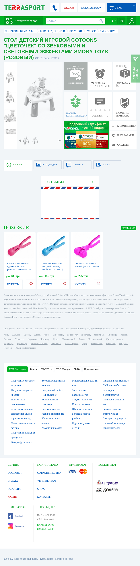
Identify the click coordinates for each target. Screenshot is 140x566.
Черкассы (32, 339)
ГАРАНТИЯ (14, 488)
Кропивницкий (95, 339)
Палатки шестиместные (116, 380)
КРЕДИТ (13, 496)
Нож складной (49, 395)
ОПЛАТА (13, 480)
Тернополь (56, 343)
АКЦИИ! (69, 7)
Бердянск (123, 343)
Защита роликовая (82, 399)
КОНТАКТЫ (44, 496)
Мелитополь (96, 343)
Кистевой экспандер (114, 423)
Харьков (16, 335)
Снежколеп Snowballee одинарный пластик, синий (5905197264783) (52, 266)
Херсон (123, 335)
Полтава (7, 339)
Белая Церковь (71, 343)
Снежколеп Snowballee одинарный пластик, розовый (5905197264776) (19, 266)
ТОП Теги (46, 369)
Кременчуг (22, 343)
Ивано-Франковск (39, 343)
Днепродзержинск (114, 339)
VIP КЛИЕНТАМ (46, 480)
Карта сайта (46, 558)
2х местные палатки (22, 409)
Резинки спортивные (53, 413)
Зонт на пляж (79, 390)
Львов (47, 335)
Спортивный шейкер (53, 390)
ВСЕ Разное (128, 228)
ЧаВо (77, 369)
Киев (6, 335)
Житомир (44, 339)
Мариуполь (99, 335)
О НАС (41, 488)
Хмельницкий (68, 339)
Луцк (84, 343)
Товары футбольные (22, 442)
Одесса (27, 335)
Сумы (55, 339)
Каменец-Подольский (25, 348)
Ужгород (8, 348)
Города (33, 369)
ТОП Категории (17, 369)
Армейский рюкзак (52, 428)
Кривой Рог (72, 335)
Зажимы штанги (111, 428)
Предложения (91, 369)
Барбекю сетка (80, 395)
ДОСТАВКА (15, 472)
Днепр (37, 335)
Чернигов (19, 339)
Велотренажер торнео (114, 418)
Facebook (16, 516)
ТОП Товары (63, 369)
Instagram (16, 526)
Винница (112, 335)
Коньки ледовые (81, 404)
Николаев (85, 335)
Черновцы (8, 343)
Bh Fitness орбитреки (114, 385)
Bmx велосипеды (51, 409)
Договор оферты (64, 558)
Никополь (110, 343)
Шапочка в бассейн (82, 409)
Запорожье (58, 335)
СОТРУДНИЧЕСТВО (49, 472)
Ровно (81, 339)
